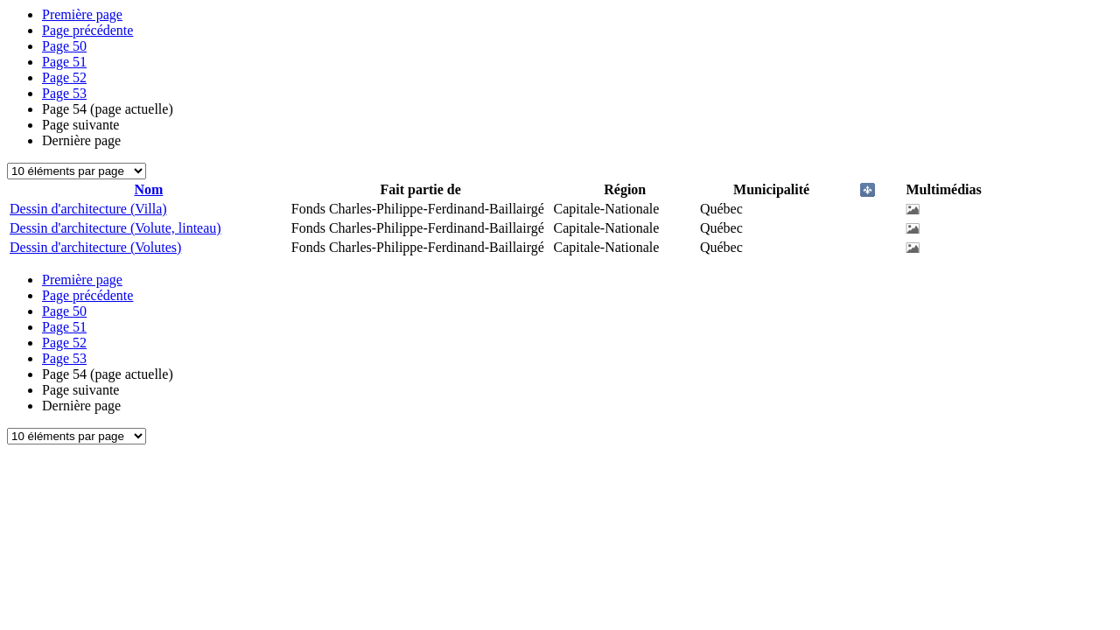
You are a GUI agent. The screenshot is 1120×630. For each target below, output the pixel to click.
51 (64, 61)
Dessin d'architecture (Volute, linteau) (115, 227)
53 (64, 93)
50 (64, 45)
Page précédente (87, 30)
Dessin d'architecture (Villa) (88, 208)
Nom (148, 189)
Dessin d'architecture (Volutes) (95, 247)
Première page (82, 14)
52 (64, 77)
